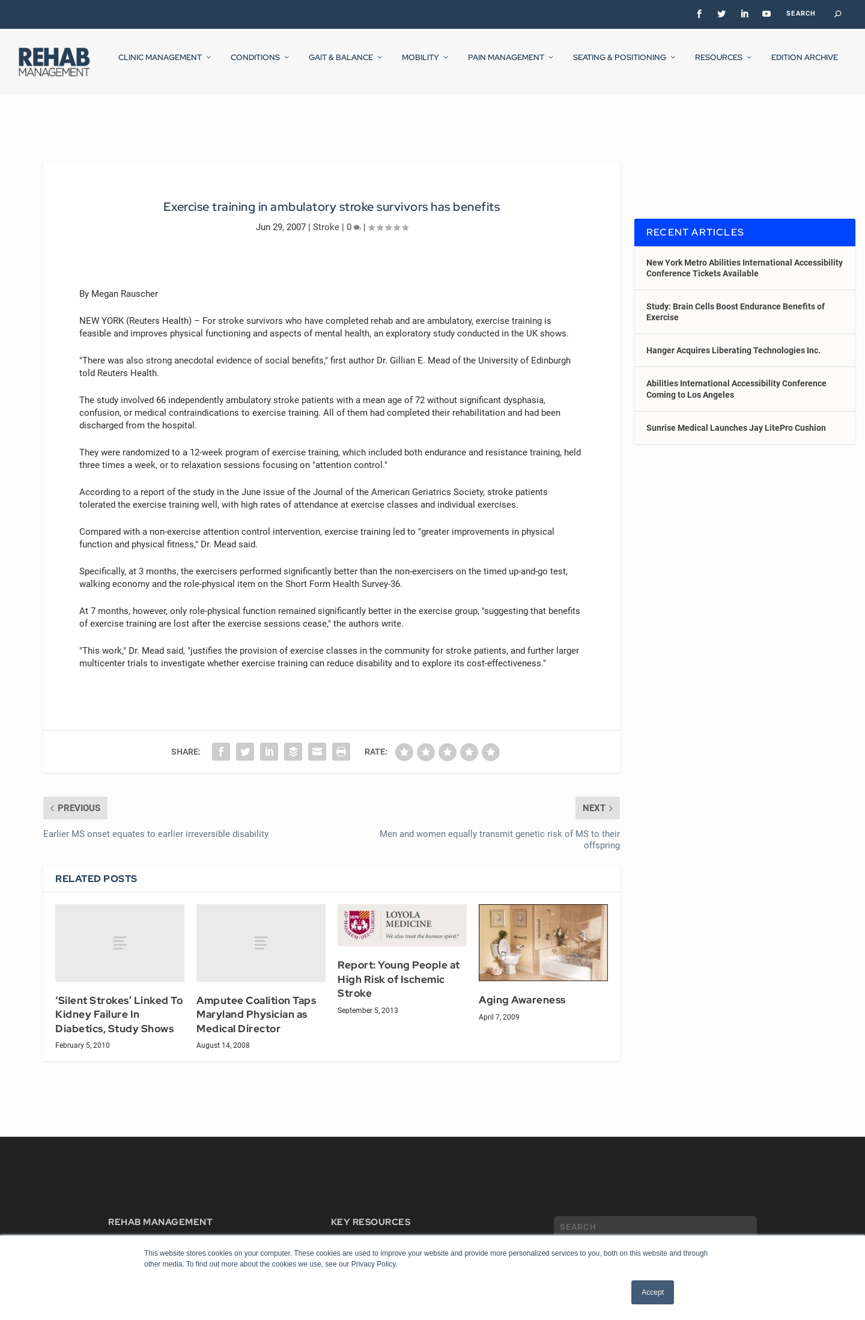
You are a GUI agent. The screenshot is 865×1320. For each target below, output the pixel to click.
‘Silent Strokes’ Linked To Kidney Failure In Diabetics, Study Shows (119, 1003)
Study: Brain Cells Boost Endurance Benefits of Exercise (735, 301)
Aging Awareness (522, 989)
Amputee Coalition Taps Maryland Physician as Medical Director (256, 1003)
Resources (718, 65)
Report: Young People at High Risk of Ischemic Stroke (399, 968)
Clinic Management (160, 65)
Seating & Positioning (619, 65)
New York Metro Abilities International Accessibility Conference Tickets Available (744, 256)
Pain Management (506, 65)
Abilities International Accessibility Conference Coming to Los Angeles (736, 378)
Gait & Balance (341, 65)
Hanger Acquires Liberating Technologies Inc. (733, 339)
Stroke (326, 215)
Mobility (420, 65)
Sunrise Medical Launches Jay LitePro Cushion (736, 417)
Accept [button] (653, 1292)
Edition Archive (804, 65)
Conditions (255, 65)
